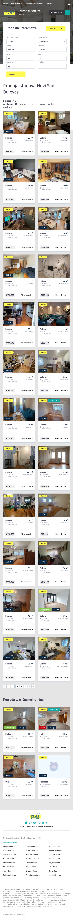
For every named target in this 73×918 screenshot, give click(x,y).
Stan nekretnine (9, 862)
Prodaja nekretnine (33, 874)
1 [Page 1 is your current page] (8, 686)
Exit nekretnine (31, 862)
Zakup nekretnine (9, 874)
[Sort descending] (32, 103)
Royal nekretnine (32, 850)
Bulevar (42, 48)
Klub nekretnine (54, 854)
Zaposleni (49, 4)
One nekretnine (31, 870)
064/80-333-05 (24, 15)
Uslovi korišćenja (45, 825)
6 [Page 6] (29, 686)
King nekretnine (31, 866)
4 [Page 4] (21, 686)
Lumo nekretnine (55, 874)
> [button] (33, 686)
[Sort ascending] (28, 103)
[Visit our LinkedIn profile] (42, 822)
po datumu (52, 103)
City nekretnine (31, 845)
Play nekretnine (54, 862)
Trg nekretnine (54, 866)
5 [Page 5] (25, 686)
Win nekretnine (54, 858)
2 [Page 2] (12, 686)
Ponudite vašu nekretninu (34, 4)
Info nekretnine (8, 850)
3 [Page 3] (17, 686)
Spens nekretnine (32, 858)
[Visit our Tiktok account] (47, 822)
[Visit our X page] (38, 822)
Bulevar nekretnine (55, 850)
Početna (5, 4)
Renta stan (53, 870)
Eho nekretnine (8, 858)
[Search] (67, 12)
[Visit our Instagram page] (30, 822)
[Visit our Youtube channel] (34, 822)
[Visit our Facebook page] (26, 822)
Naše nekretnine (16, 4)
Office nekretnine (9, 854)
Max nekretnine (9, 866)
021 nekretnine (54, 845)
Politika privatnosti (28, 825)
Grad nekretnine (9, 845)
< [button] (4, 686)
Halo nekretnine (32, 854)
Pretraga (16, 73)
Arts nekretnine (8, 870)
